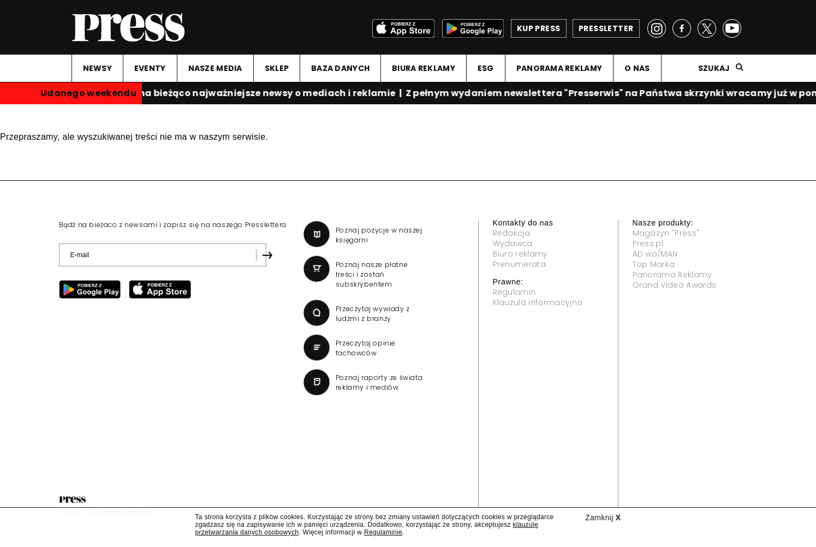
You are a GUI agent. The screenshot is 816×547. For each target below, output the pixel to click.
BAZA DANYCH (340, 68)
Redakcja (512, 233)
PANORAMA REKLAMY (559, 68)
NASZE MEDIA (215, 68)
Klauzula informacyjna (538, 302)
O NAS (637, 68)
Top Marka (654, 264)
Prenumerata (519, 264)
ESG (486, 68)
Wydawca (513, 243)
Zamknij (603, 517)
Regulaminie (383, 532)
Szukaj (714, 68)
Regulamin (514, 292)
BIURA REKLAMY (423, 68)
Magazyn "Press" (666, 233)
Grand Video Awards (675, 285)
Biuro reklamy (520, 253)
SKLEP (277, 68)
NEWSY (97, 68)
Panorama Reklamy (672, 274)
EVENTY (150, 68)
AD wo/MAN (655, 253)
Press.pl (648, 243)
